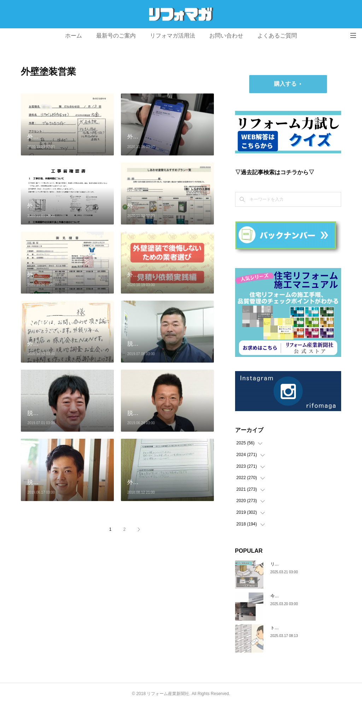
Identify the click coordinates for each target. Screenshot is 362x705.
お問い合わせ (226, 36)
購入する (285, 84)
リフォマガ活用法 (172, 36)
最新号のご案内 (116, 36)
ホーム (73, 36)
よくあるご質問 (277, 36)
